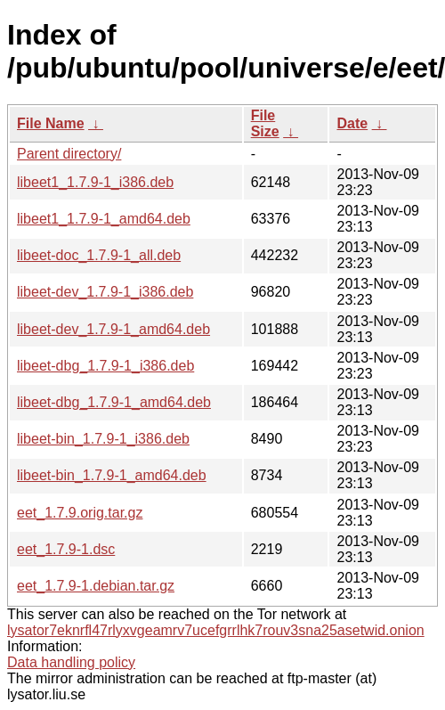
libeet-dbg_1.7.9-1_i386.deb (105, 365)
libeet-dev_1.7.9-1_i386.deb (105, 291)
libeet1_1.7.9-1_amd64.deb (103, 218)
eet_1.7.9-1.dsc (66, 549)
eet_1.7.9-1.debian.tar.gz (95, 585)
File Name (51, 123)
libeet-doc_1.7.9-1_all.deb (99, 255)
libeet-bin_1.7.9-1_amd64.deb (111, 475)
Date (352, 123)
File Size (265, 123)
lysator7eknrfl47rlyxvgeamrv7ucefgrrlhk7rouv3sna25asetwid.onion (216, 630)
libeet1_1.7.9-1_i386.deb (95, 182)
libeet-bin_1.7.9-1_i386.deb (103, 438)
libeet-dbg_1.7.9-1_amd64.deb (114, 402)
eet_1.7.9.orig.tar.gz (79, 512)
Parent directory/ (69, 153)
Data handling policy (71, 662)
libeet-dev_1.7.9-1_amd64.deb (113, 329)
